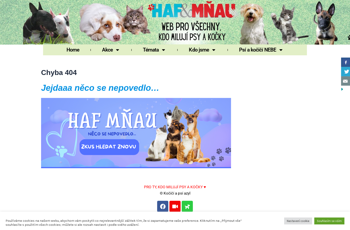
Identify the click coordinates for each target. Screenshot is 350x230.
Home (73, 50)
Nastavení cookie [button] (298, 221)
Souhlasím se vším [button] (329, 221)
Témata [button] (154, 50)
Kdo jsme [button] (202, 50)
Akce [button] (111, 50)
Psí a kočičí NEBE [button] (261, 50)
